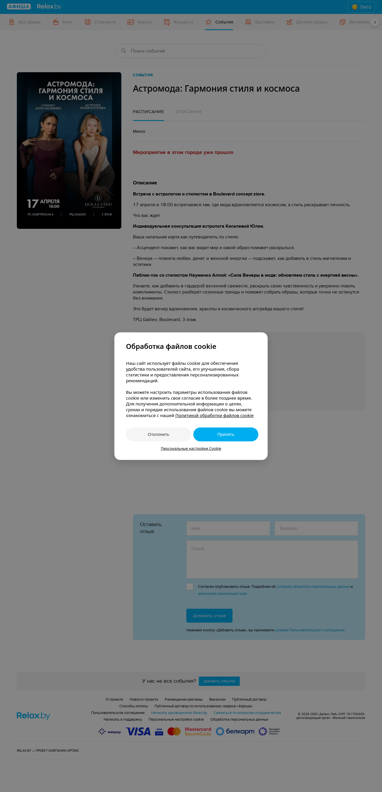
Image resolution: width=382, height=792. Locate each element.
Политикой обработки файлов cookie (214, 415)
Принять (226, 434)
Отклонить (158, 434)
